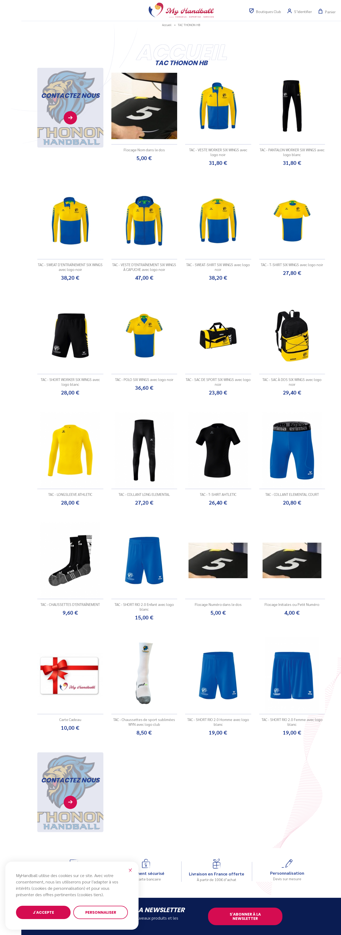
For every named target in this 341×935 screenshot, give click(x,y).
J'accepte (43, 912)
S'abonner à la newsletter (245, 916)
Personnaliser (100, 912)
